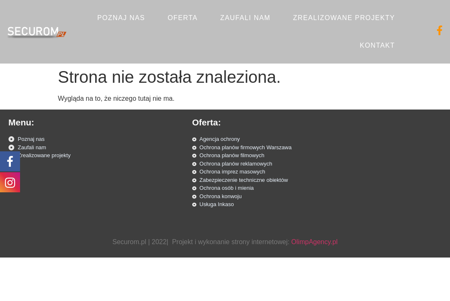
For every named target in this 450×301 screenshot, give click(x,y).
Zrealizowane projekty (344, 17)
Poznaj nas (121, 17)
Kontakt (377, 45)
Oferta (183, 17)
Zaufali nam (245, 17)
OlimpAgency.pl (314, 241)
